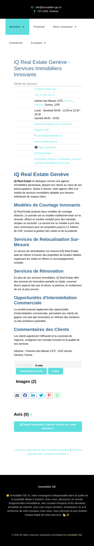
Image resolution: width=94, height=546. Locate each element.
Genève (38, 104)
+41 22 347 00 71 (44, 95)
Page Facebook (47, 147)
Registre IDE (41, 129)
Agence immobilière (58, 159)
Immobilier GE (74, 535)
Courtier (76, 159)
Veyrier (68, 100)
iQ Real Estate (42, 153)
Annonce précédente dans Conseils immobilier (42, 450)
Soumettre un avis (31, 371)
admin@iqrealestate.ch (49, 135)
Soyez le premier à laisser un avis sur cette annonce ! (48, 426)
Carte (55, 371)
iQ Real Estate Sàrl (45, 89)
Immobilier (40, 159)
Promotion (64, 163)
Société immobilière (45, 163)
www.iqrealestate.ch (45, 141)
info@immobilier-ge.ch (48, 7)
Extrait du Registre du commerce (53, 124)
